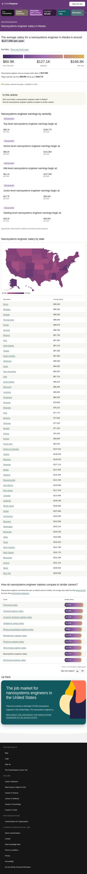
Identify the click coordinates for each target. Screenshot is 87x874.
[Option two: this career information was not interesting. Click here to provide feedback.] (83, 671)
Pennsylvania (8, 320)
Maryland (7, 459)
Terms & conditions (11, 850)
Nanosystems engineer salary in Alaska (23, 26)
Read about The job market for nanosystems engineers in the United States (28, 716)
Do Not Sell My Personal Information (18, 867)
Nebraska (7, 408)
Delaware (7, 464)
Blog (6, 753)
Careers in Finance (11, 793)
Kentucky (7, 402)
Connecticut (8, 516)
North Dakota (8, 346)
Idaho (5, 537)
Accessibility (9, 861)
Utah (5, 377)
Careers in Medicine (12, 798)
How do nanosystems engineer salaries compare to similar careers (28, 102)
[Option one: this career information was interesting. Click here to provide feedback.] (78, 671)
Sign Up (8, 764)
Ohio (5, 340)
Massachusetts (9, 480)
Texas (5, 542)
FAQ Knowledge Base (12, 844)
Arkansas (7, 423)
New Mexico (8, 485)
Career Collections (11, 781)
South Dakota (8, 382)
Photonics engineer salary (13, 642)
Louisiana (7, 392)
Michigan (6, 309)
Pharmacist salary (10, 605)
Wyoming (7, 521)
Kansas (6, 439)
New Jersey (8, 490)
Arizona (6, 563)
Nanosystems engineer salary (15, 654)
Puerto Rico (8, 444)
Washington (8, 527)
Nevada (6, 428)
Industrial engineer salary (13, 611)
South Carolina (9, 356)
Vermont (6, 330)
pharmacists (81, 590)
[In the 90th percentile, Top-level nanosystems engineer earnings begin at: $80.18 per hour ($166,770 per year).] (43, 126)
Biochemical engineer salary (14, 660)
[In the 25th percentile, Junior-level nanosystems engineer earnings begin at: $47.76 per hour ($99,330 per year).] (43, 193)
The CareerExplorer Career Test (16, 770)
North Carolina (9, 547)
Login (7, 759)
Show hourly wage (19, 49)
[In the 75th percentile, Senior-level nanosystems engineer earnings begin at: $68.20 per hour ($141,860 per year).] (43, 149)
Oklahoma (7, 361)
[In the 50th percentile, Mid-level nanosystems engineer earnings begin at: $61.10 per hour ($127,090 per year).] (43, 171)
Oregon (6, 351)
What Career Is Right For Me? (15, 787)
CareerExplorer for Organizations (16, 821)
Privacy (7, 856)
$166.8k (77, 63)
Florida (6, 325)
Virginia (6, 454)
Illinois (5, 304)
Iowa (5, 413)
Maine (5, 568)
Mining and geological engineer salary (18, 629)
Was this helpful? (68, 671)
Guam (5, 366)
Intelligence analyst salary (13, 623)
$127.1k (43, 63)
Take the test (77, 4)
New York (7, 573)
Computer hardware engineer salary (17, 617)
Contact (7, 839)
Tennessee (7, 397)
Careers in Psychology (13, 804)
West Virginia (8, 552)
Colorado (7, 496)
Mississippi (7, 558)
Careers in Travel (11, 810)
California (7, 501)
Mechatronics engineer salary (15, 636)
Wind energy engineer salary (14, 648)
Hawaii (6, 511)
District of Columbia (11, 449)
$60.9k (8, 63)
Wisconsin (7, 387)
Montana (6, 418)
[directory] (43, 98)
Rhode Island (8, 506)
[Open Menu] (35, 4)
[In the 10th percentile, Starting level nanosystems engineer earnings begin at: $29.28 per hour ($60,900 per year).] (43, 216)
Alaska (6, 470)
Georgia (6, 315)
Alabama (6, 475)
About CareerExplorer (12, 833)
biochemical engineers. (20, 593)
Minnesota (7, 532)
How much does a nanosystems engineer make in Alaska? (25, 99)
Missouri (6, 335)
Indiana (6, 434)
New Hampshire (9, 371)
